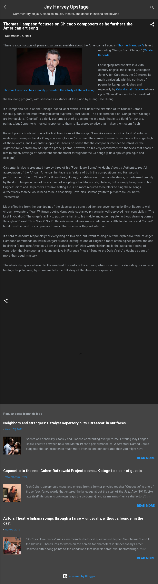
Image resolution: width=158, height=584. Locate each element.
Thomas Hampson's (131, 45)
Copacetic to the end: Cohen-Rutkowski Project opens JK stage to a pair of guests (72, 471)
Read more (146, 458)
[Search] (152, 8)
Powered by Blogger (79, 576)
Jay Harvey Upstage (66, 7)
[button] (152, 25)
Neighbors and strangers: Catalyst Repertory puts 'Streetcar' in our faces (64, 423)
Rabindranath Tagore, (130, 89)
